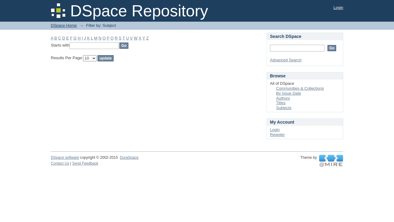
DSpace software (65, 157)
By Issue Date (288, 93)
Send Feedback (85, 163)
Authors (283, 98)
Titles (281, 103)
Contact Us (60, 163)
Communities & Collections (300, 88)
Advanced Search (286, 60)
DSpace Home (64, 25)
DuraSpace (129, 157)
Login (338, 7)
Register (277, 134)
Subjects (283, 107)
